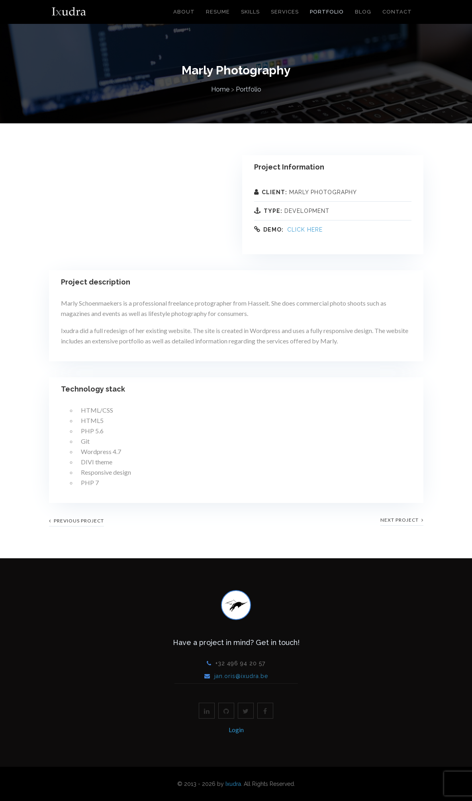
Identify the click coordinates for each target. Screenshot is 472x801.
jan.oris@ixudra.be (241, 676)
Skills (250, 12)
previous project (76, 521)
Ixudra (233, 784)
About (184, 12)
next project (401, 520)
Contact (397, 12)
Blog (363, 12)
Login (236, 729)
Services (285, 12)
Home (220, 89)
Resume (218, 12)
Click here (305, 229)
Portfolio (327, 12)
